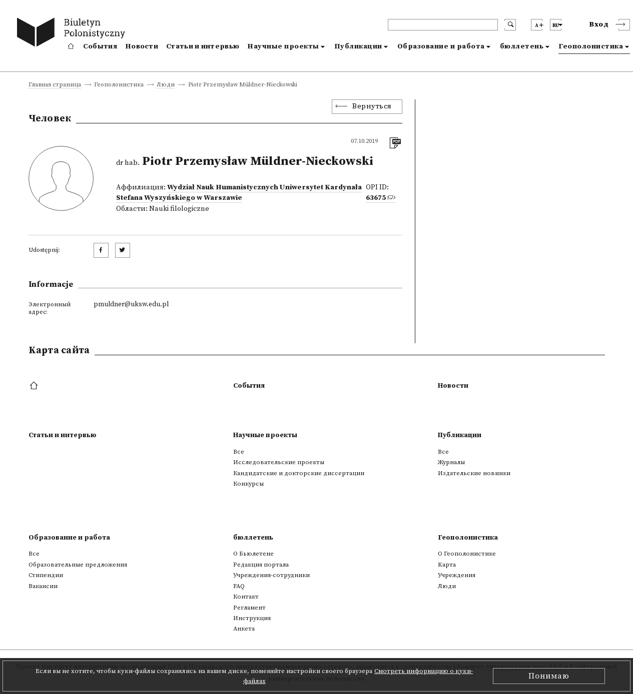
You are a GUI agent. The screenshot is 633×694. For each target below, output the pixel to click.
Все (238, 452)
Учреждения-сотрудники (271, 575)
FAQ (239, 586)
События (100, 46)
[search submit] (510, 24)
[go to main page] (73, 33)
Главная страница (55, 85)
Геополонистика (590, 46)
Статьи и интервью (202, 46)
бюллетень (522, 46)
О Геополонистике (467, 554)
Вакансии (43, 586)
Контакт (246, 597)
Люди (166, 85)
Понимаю (548, 676)
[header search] (443, 24)
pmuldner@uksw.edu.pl (131, 304)
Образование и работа (441, 46)
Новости (141, 46)
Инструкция (252, 618)
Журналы (451, 462)
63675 (376, 197)
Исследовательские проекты (278, 462)
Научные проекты (283, 46)
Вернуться (372, 106)
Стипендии (46, 575)
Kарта (447, 565)
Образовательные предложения (78, 565)
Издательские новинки (474, 473)
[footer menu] (35, 386)
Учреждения (456, 575)
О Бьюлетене (253, 554)
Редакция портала (261, 565)
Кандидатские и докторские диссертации (298, 473)
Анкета (244, 629)
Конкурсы (248, 484)
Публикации (358, 46)
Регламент (249, 608)
